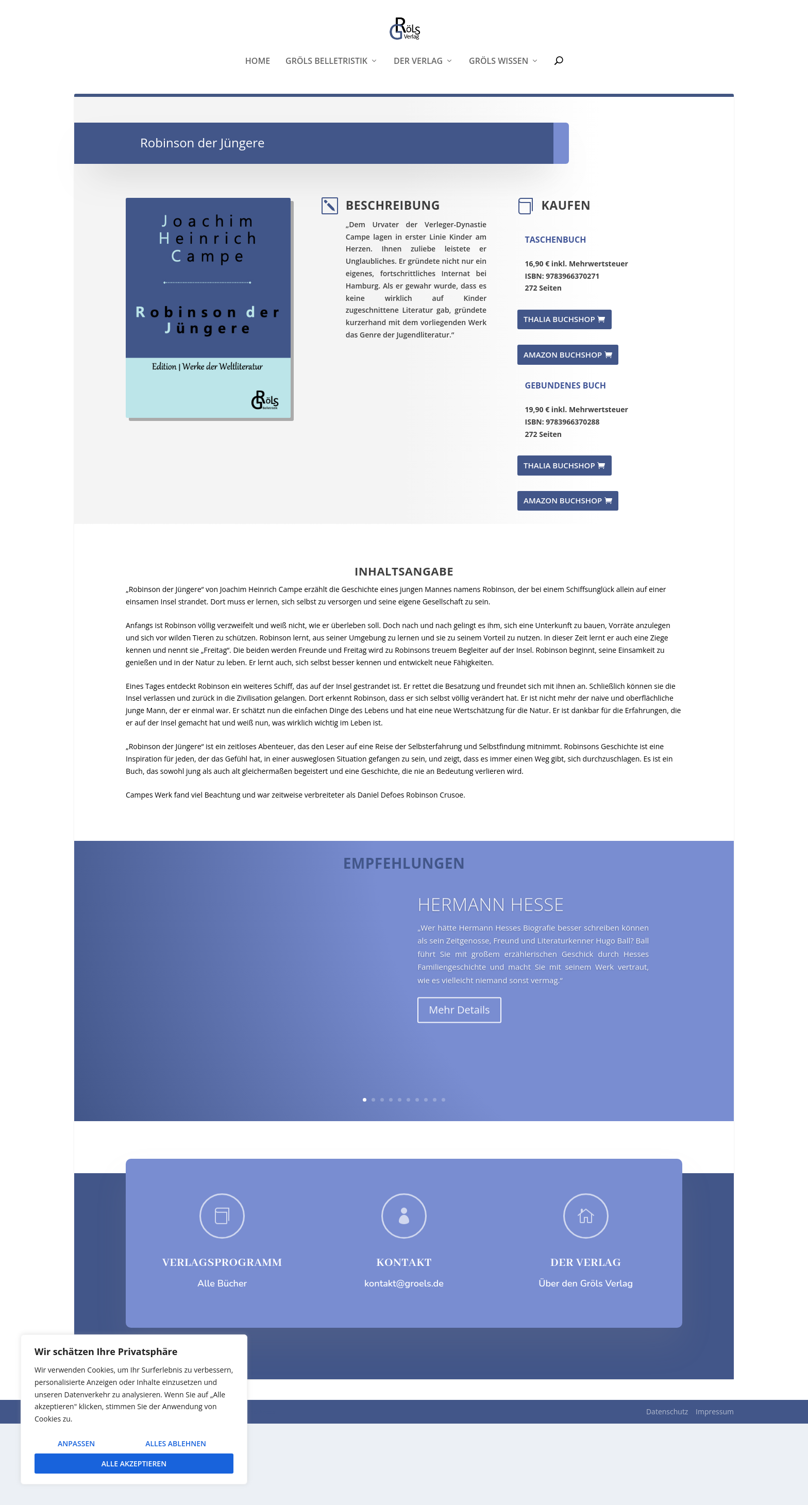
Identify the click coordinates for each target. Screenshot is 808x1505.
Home (257, 123)
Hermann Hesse (490, 1005)
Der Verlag (418, 123)
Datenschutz (667, 1493)
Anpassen (76, 1443)
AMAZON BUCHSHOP (563, 435)
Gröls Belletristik (326, 123)
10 (443, 1181)
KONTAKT (403, 1344)
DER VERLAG (585, 1344)
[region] (134, 1409)
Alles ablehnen (175, 1443)
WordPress (258, 1493)
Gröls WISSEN (498, 123)
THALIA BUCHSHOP (559, 400)
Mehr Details (459, 1111)
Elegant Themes (151, 1493)
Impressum (715, 1493)
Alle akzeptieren (134, 1463)
